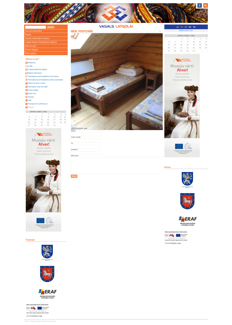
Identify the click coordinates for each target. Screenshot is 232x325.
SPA (29, 100)
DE (194, 27)
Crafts (30, 66)
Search (31, 107)
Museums (31, 63)
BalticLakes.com (186, 30)
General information (33, 31)
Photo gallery (30, 53)
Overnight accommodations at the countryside (45, 80)
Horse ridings (33, 90)
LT (186, 27)
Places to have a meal (36, 83)
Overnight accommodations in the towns (43, 76)
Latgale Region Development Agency (41, 42)
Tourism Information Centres (37, 38)
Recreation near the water (38, 87)
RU (190, 27)
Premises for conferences (38, 104)
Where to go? (31, 46)
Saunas (31, 97)
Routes (28, 35)
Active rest (32, 93)
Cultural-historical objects (37, 69)
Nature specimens (35, 73)
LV (178, 27)
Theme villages (31, 50)
